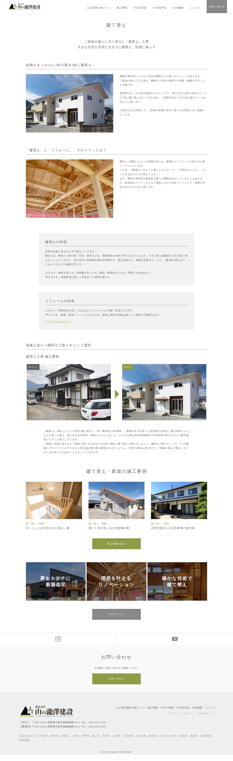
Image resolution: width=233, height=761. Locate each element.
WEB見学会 (159, 7)
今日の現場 (139, 7)
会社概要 (178, 7)
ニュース (195, 7)
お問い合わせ (217, 6)
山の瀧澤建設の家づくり (130, 713)
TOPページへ (116, 618)
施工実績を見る (116, 544)
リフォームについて (57, 321)
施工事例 (122, 7)
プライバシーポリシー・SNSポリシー (191, 719)
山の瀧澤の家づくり (98, 7)
